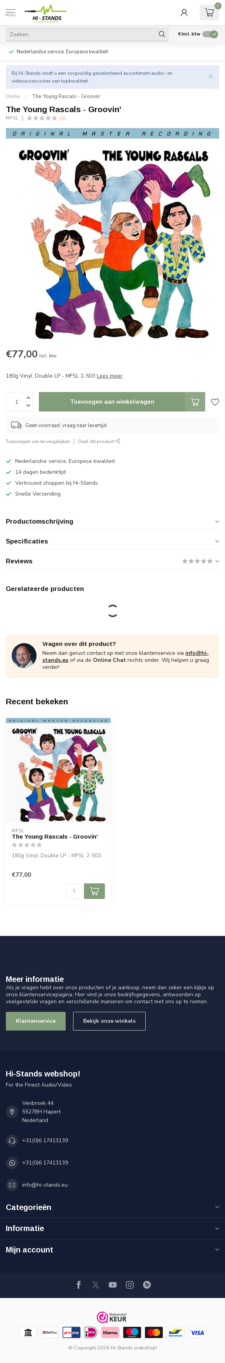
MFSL (12, 118)
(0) (63, 118)
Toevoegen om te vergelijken (38, 441)
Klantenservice (36, 1021)
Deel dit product (99, 441)
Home (13, 96)
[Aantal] (74, 891)
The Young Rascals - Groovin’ (66, 96)
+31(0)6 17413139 (45, 1140)
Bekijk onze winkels (109, 1021)
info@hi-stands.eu (45, 1185)
